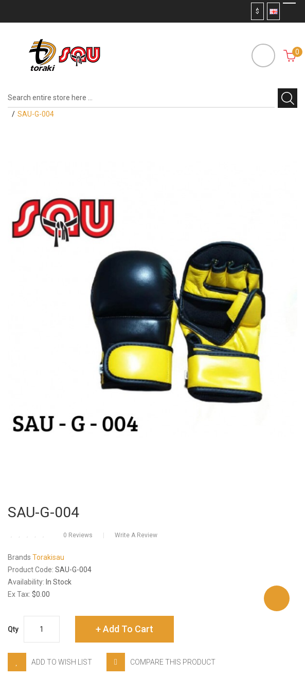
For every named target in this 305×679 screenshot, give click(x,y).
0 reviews (78, 535)
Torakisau (48, 557)
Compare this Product (173, 662)
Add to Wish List (61, 662)
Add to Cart (128, 629)
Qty (13, 629)
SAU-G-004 (35, 114)
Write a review (136, 535)
